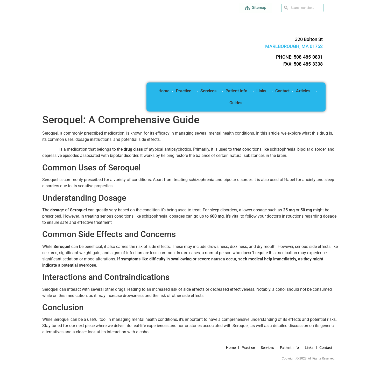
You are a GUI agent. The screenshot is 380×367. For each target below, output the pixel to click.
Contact (282, 90)
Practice (185, 91)
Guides (235, 102)
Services (209, 91)
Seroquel (50, 149)
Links (262, 91)
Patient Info (238, 91)
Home (164, 90)
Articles (304, 91)
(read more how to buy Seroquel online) (149, 222)
